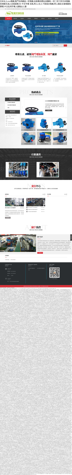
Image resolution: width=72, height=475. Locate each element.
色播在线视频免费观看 (14, 442)
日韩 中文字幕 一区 (18, 365)
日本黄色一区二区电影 (29, 406)
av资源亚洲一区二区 (46, 415)
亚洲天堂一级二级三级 (29, 400)
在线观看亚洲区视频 (22, 427)
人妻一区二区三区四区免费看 (4, 324)
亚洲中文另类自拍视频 (6, 357)
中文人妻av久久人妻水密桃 (3, 387)
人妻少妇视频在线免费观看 (21, 390)
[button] (67, 32)
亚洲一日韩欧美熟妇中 (64, 414)
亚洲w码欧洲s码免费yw (24, 365)
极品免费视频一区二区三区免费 (40, 459)
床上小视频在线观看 (33, 440)
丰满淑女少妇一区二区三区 (11, 421)
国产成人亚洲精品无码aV (59, 364)
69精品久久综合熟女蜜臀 (6, 392)
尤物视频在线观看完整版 (67, 446)
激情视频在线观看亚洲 (8, 442)
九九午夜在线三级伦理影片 (56, 451)
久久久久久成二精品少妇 (17, 359)
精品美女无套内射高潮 (26, 415)
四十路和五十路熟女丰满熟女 (12, 383)
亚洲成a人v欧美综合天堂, (46, 315)
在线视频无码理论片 (59, 335)
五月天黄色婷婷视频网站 (43, 387)
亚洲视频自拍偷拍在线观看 (12, 319)
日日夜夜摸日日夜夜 (43, 380)
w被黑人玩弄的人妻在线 (3, 404)
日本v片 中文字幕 (28, 465)
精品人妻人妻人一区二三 (54, 417)
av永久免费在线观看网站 (18, 384)
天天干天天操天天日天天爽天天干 (9, 353)
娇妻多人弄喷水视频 (53, 335)
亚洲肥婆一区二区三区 (35, 436)
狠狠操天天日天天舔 (7, 403)
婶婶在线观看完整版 (23, 359)
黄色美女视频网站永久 (22, 308)
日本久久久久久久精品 (57, 411)
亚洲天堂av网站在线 (10, 359)
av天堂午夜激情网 (18, 317)
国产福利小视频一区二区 (8, 364)
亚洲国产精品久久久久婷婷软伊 (63, 405)
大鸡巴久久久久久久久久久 (58, 448)
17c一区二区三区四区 (64, 449)
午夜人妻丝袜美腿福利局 (57, 392)
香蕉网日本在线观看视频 (11, 328)
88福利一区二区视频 (6, 365)
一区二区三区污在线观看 (39, 473)
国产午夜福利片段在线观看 (36, 364)
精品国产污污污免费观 (3, 366)
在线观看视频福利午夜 (41, 321)
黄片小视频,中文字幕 (56, 465)
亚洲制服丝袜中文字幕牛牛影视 (4, 325)
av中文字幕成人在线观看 (38, 311)
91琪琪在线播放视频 (34, 425)
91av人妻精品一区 (28, 353)
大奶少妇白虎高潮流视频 (3, 461)
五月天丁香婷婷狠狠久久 (47, 453)
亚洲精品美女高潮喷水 (19, 470)
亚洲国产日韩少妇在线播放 (61, 442)
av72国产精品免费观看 (22, 449)
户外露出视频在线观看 (29, 358)
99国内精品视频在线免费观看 (33, 405)
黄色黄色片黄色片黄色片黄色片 (49, 424)
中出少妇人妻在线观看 (42, 323)
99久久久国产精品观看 (37, 350)
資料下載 (49, 18)
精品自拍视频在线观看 (7, 342)
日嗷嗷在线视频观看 (52, 414)
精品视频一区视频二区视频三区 (49, 448)
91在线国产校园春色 (58, 318)
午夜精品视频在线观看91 (63, 404)
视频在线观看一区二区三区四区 (52, 352)
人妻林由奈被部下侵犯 (55, 333)
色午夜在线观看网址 (24, 324)
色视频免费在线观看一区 (49, 384)
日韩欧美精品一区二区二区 (42, 456)
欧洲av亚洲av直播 (46, 329)
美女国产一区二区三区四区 (41, 326)
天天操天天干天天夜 (5, 448)
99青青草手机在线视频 (24, 378)
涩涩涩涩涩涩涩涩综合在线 (42, 404)
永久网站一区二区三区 (50, 397)
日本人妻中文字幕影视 (31, 317)
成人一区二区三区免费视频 (19, 346)
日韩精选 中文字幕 (68, 386)
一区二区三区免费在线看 (66, 352)
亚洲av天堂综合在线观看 (65, 424)
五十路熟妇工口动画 (19, 383)
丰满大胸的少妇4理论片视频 (22, 371)
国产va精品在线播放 (39, 472)
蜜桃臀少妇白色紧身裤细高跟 (24, 333)
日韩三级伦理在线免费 (3, 407)
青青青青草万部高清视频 (56, 308)
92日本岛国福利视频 (33, 439)
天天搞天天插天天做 (36, 412)
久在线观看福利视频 (20, 335)
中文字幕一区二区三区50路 (64, 344)
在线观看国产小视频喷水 (62, 333)
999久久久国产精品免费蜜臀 (5, 405)
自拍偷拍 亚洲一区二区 (50, 381)
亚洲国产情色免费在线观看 (29, 369)
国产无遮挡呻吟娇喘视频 (37, 363)
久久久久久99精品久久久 (11, 458)
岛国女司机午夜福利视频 (12, 391)
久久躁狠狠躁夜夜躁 (26, 433)
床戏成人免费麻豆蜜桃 (26, 325)
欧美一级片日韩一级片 (19, 329)
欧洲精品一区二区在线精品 (54, 405)
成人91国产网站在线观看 (67, 401)
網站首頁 (8, 18)
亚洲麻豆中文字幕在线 (42, 343)
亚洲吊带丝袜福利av (58, 312)
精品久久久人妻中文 (41, 329)
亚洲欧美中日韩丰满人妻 (43, 435)
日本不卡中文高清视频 (41, 436)
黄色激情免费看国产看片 (19, 372)
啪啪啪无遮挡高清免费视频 (37, 449)
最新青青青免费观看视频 (18, 434)
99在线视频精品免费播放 (10, 310)
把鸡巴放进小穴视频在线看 (18, 348)
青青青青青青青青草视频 (53, 328)
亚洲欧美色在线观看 (61, 360)
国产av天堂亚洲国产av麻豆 (62, 386)
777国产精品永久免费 (42, 316)
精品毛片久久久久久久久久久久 (62, 367)
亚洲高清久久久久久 (61, 323)
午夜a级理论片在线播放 (15, 337)
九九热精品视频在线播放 (52, 346)
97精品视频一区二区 (62, 397)
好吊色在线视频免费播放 (26, 417)
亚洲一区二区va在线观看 (33, 415)
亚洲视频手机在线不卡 (19, 445)
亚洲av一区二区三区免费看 (39, 408)
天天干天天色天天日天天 (34, 421)
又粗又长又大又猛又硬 (9, 456)
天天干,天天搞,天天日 (34, 461)
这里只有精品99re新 (23, 347)
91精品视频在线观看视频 (18, 376)
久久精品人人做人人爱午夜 (45, 351)
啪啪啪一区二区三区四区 (57, 424)
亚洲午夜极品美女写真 (12, 434)
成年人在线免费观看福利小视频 (31, 374)
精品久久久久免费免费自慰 (32, 348)
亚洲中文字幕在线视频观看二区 (18, 472)
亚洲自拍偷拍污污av (64, 384)
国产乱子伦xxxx (7, 424)
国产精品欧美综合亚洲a (27, 367)
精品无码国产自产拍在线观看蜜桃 (54, 363)
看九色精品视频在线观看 (43, 390)
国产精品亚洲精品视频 (57, 387)
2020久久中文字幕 (19, 318)
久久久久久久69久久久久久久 (29, 337)
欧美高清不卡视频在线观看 (57, 390)
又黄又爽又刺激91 (55, 326)
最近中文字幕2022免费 (10, 363)
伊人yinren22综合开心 (6, 459)
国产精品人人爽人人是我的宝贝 (6, 323)
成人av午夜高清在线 (13, 417)
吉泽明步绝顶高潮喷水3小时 (44, 317)
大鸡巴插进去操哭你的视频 (52, 410)
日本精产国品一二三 (27, 407)
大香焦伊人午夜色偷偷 (51, 385)
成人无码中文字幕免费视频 (13, 415)
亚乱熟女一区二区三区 (57, 381)
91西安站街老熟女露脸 (4, 350)
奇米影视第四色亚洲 (45, 426)
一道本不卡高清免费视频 (41, 331)
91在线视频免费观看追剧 (61, 453)
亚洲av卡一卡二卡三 (39, 439)
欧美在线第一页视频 (5, 410)
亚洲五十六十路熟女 (66, 440)
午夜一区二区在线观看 (11, 398)
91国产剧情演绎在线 (36, 310)
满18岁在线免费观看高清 (3, 348)
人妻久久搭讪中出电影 (47, 425)
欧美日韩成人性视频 (25, 315)
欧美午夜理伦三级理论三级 (3, 408)
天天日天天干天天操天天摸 (21, 323)
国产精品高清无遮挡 (16, 366)
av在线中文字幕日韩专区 (12, 317)
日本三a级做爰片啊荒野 (43, 397)
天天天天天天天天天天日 (22, 369)
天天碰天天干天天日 (11, 468)
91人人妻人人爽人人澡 (65, 448)
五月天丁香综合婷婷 (64, 435)
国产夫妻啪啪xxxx (39, 325)
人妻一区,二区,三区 (57, 414)
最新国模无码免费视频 (6, 318)
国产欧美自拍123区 (63, 381)
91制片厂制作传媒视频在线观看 (60, 362)
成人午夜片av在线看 (35, 404)
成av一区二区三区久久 (16, 397)
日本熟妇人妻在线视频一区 (58, 331)
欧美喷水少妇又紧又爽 (3, 378)
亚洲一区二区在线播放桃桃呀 (27, 331)
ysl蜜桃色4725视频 (6, 332)
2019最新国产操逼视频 (53, 345)
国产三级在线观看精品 (15, 344)
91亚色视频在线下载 (5, 426)
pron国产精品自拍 (35, 369)
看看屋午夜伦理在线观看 (58, 337)
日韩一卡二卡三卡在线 (36, 411)
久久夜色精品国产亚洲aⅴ (47, 405)
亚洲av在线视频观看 (52, 398)
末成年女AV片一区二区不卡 (30, 314)
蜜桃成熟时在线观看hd (68, 315)
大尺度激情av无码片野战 (16, 370)
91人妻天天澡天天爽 (9, 418)
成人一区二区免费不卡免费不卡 (47, 473)
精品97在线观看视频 (67, 309)
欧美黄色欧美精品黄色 (42, 400)
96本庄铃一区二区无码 (40, 407)
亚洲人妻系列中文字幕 (42, 347)
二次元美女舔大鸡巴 (57, 394)
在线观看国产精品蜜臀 (12, 376)
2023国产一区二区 (56, 433)
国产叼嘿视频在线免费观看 (18, 350)
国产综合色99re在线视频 (25, 318)
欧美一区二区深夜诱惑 (47, 348)
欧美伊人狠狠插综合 (21, 312)
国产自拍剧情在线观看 (53, 419)
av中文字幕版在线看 (56, 349)
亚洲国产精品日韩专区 (17, 467)
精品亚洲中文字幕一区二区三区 (32, 474)
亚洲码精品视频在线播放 (65, 385)
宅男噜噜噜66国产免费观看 (32, 342)
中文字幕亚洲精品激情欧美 (49, 308)
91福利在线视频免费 (20, 325)
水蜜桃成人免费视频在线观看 (14, 392)
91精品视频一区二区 (30, 377)
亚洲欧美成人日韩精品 (25, 468)
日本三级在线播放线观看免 (44, 371)
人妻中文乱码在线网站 (36, 406)
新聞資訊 (36, 18)
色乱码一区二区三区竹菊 (3, 394)
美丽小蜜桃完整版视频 (47, 376)
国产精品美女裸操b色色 (65, 436)
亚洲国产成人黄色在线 (65, 343)
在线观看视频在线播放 (65, 345)
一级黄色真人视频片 (13, 463)
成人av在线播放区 (41, 366)
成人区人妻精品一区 (49, 333)
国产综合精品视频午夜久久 (63, 357)
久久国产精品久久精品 (67, 473)
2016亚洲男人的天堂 (68, 403)
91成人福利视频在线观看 (49, 310)
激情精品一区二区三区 (34, 335)
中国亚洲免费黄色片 (4, 363)
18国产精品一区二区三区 (23, 466)
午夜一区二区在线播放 (44, 318)
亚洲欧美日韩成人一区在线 (26, 445)
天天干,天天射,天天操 (61, 417)
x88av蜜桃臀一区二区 (20, 322)
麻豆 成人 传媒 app (33, 356)
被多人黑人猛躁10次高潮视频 (56, 342)
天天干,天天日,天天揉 (49, 403)
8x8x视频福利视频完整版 (41, 454)
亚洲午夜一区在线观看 (15, 456)
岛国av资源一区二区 (24, 357)
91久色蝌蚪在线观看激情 (10, 366)
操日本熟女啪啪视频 (3, 347)
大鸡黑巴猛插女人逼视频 (8, 439)
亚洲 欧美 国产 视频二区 (53, 366)
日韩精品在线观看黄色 (68, 338)
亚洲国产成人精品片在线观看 (43, 381)
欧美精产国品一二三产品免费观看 (60, 359)
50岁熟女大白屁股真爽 (55, 379)
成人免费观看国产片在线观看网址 (14, 449)
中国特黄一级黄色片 (3, 418)
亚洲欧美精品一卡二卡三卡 (31, 360)
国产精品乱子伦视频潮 (15, 454)
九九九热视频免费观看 (28, 460)
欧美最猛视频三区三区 (23, 311)
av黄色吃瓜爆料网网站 (30, 336)
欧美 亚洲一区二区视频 (63, 412)
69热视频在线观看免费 (17, 474)
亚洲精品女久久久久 (45, 314)
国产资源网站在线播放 (43, 451)
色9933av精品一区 (16, 353)
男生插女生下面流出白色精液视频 (63, 372)
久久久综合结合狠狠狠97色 (67, 323)
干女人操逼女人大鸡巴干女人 (22, 392)
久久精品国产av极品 (69, 374)
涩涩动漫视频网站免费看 (34, 465)
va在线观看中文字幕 (34, 447)
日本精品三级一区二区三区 (62, 456)
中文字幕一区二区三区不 (11, 410)
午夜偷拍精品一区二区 (16, 436)
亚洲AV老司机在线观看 (30, 359)
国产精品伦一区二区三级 (33, 417)
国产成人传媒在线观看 (16, 394)
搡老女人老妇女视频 (7, 470)
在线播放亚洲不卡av (40, 405)
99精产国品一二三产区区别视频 (60, 346)
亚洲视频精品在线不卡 (18, 324)
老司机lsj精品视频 (33, 459)
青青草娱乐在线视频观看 (14, 309)
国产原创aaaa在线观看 (31, 350)
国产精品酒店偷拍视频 (55, 456)
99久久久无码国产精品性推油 (5, 356)
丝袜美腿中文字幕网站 (24, 310)
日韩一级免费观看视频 (33, 346)
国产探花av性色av (44, 319)
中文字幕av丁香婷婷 (46, 373)
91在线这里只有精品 (63, 342)
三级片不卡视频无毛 (53, 353)
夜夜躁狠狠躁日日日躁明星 (58, 385)
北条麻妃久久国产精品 (18, 410)
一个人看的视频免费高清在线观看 (20, 451)
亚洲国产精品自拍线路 (14, 469)
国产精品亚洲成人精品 (17, 362)
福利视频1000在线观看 (68, 358)
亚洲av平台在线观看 (4, 427)
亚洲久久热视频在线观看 (34, 422)
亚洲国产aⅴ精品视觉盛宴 (36, 380)
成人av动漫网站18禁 (46, 345)
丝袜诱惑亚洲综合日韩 (30, 397)
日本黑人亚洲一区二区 (52, 440)
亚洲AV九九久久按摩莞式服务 (46, 311)
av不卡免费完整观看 (17, 435)
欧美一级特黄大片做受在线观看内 (15, 377)
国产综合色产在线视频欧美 (13, 331)
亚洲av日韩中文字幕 (59, 330)
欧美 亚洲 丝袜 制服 (36, 418)
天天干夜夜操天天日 (13, 342)
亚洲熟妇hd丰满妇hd (4, 315)
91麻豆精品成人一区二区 (65, 331)
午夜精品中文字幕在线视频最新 (50, 406)
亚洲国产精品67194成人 (40, 372)
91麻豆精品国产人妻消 (56, 391)
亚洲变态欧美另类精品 (9, 347)
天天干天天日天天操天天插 (42, 369)
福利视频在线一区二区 (22, 337)
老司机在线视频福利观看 (54, 445)
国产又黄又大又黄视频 (46, 312)
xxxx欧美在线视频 (27, 439)
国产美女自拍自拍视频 (52, 317)
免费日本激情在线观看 (34, 353)
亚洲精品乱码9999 (21, 439)
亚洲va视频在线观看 (54, 316)
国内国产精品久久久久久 (33, 376)
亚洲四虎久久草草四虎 (21, 393)
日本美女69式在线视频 (57, 336)
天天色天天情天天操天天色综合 (49, 399)
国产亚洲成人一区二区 (6, 331)
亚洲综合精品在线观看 (33, 414)
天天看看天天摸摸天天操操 (34, 448)
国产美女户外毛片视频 (46, 362)
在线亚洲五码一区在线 (17, 333)
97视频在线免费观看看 (42, 424)
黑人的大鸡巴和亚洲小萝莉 (6, 452)
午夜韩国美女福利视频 (43, 420)
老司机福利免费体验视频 (9, 441)
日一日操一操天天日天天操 (28, 332)
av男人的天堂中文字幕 (31, 349)
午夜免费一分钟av (6, 367)
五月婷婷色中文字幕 (20, 309)
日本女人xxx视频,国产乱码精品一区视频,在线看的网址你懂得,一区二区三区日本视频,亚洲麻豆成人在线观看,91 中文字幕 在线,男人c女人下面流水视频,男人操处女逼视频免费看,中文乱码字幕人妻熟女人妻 (35, 4)
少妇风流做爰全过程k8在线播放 (61, 321)
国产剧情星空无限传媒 (47, 445)
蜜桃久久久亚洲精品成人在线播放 (65, 336)
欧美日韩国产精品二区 (21, 381)
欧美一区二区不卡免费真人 (19, 414)
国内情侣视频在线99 (34, 331)
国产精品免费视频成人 (63, 460)
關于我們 (15, 18)
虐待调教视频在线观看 (23, 316)
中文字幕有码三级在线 (41, 425)
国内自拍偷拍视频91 (18, 360)
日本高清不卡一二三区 (27, 414)
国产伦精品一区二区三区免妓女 (22, 336)
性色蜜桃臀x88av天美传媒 (30, 392)
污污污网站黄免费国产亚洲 (41, 441)
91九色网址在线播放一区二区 (47, 356)
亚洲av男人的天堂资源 (68, 453)
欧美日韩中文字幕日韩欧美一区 (14, 452)
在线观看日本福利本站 (30, 380)
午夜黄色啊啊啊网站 (68, 442)
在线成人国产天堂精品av (56, 380)
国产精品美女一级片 (29, 321)
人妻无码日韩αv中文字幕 (12, 322)
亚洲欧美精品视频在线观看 (15, 462)
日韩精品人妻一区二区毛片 (59, 329)
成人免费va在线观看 (15, 364)
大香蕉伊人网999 (53, 421)
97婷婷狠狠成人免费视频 (55, 372)
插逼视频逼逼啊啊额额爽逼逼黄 (62, 454)
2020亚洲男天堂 (9, 308)
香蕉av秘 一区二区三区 (68, 418)
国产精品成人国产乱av (66, 413)
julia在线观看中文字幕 (55, 323)
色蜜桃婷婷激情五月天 (66, 469)
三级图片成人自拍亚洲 (28, 323)
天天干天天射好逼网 (63, 380)
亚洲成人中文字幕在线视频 (27, 391)
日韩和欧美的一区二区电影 (47, 462)
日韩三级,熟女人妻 (21, 462)
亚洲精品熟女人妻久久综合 (68, 377)
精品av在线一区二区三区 (30, 466)
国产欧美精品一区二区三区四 (7, 385)
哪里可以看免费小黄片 (60, 373)
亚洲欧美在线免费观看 (39, 433)
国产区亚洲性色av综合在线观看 (26, 447)
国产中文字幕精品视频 (56, 344)
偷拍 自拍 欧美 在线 (63, 383)
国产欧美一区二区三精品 (36, 370)
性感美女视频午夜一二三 (17, 363)
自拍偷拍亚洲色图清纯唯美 (66, 466)
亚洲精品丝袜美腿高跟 (30, 324)
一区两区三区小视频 (49, 342)
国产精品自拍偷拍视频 (5, 390)
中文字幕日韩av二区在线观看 (40, 348)
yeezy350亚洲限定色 (37, 420)
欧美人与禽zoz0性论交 (66, 415)
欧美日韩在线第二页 (37, 333)
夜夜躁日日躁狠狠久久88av (46, 401)
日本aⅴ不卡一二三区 (17, 378)
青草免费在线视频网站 (16, 439)
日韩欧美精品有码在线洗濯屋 (30, 398)
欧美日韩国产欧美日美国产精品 (53, 338)
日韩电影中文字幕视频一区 (6, 453)
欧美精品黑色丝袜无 (7, 413)
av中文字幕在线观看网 (34, 393)
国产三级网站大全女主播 (14, 335)
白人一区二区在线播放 (8, 422)
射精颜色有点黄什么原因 (17, 429)
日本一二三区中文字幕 (48, 309)
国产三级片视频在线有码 (61, 418)
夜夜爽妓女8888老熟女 (62, 379)
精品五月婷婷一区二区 (51, 392)
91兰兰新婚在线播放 (7, 369)
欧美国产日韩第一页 (13, 470)
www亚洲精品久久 (7, 386)
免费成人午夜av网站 (7, 425)
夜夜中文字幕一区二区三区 (67, 408)
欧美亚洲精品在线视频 (56, 397)
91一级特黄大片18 (68, 339)
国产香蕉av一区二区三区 (31, 315)
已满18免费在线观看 (25, 434)
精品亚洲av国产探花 (46, 378)
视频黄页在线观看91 (15, 418)
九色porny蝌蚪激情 (48, 386)
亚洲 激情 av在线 (28, 441)
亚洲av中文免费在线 (42, 463)
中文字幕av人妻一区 (66, 370)
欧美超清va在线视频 (46, 447)
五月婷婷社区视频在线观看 (65, 392)
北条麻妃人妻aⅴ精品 (20, 403)
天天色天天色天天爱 (53, 330)
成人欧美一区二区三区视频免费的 (10, 360)
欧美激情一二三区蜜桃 (48, 418)
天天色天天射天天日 (9, 407)
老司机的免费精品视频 (4, 308)
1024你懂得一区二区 (48, 427)
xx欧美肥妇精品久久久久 (20, 424)
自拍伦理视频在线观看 (4, 329)
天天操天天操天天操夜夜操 (58, 343)
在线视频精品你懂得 (29, 394)
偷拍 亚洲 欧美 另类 (8, 344)
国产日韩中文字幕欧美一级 (45, 470)
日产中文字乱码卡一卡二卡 (12, 440)
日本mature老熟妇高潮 (26, 322)
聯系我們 (56, 18)
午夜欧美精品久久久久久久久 (62, 467)
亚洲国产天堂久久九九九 (20, 463)
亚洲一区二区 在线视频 (54, 425)
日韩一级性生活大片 (42, 418)
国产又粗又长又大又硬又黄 (13, 431)
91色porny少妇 (20, 385)
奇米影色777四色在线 (14, 403)
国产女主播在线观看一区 (15, 308)
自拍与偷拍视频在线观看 (9, 370)
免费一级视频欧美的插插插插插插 (53, 325)
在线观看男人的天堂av (12, 346)
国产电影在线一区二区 (37, 336)
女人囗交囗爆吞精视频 (20, 391)
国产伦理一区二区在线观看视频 (23, 420)
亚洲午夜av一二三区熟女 (57, 458)
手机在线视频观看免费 (26, 458)
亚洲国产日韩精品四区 (52, 407)
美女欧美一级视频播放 (10, 420)
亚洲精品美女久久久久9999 (33, 432)
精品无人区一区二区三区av (55, 356)
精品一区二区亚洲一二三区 (35, 323)
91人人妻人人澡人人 (7, 371)
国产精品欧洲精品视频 (41, 339)
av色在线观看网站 (26, 342)
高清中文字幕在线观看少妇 (7, 358)
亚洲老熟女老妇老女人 (59, 466)
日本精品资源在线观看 (20, 440)
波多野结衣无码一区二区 (42, 310)
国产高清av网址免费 (12, 338)
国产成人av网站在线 (63, 314)
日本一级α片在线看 (9, 394)
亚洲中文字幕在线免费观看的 (44, 364)
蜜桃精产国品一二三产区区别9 (9, 435)
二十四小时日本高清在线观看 (62, 325)
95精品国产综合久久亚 (56, 371)
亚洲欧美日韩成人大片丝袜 (14, 371)
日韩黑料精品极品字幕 (46, 408)
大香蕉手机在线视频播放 (59, 419)
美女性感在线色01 (24, 338)
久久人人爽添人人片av (53, 408)
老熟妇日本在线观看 (45, 337)
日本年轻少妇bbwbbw (62, 339)
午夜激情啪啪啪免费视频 (11, 400)
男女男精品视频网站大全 (43, 394)
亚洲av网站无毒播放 (63, 428)
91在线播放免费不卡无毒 (51, 337)
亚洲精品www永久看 (33, 472)
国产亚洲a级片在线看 (36, 377)
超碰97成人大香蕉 (58, 449)
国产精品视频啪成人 (42, 377)
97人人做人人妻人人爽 (51, 472)
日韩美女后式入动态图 (29, 366)
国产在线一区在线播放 (39, 434)
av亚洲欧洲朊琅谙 (17, 316)
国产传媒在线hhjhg (33, 312)
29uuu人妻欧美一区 (20, 413)
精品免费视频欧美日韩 (39, 362)
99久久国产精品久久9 (21, 326)
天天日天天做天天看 (43, 357)
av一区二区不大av (58, 345)
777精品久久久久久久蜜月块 (50, 343)
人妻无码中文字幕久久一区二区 (22, 344)
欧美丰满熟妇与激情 (57, 374)
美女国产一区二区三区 (23, 380)
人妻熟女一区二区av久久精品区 (23, 330)
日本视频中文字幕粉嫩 (53, 376)
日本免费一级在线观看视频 (11, 451)
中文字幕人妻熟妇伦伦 (21, 343)
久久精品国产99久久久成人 (26, 401)
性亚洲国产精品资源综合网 (4, 398)
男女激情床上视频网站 (27, 309)
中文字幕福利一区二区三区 (38, 314)
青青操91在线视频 (6, 445)
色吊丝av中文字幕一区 (52, 312)
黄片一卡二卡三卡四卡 (50, 380)
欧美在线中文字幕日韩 (17, 349)
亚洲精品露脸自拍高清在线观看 (33, 329)
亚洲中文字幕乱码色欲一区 (36, 371)
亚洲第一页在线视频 (65, 330)
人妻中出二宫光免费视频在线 (45, 398)
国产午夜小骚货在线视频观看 (57, 384)
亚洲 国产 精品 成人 (3, 384)
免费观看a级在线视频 (57, 468)
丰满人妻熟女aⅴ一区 (42, 324)
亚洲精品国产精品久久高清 (26, 413)
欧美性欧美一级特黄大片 (62, 349)
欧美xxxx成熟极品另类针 (10, 349)
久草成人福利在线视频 (44, 392)
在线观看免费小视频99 (12, 455)
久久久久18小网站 (48, 432)
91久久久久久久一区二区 (35, 460)
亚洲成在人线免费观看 (15, 358)
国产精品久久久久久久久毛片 (46, 466)
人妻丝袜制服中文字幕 (15, 412)
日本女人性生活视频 (32, 318)
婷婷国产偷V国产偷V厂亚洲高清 (64, 308)
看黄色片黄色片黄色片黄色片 (67, 438)
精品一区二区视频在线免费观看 (11, 329)
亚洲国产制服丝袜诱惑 (54, 321)
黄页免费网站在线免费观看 (68, 365)
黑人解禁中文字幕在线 (7, 417)
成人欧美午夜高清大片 (34, 407)
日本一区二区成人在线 (40, 414)
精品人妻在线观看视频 (3, 311)
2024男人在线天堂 (54, 473)
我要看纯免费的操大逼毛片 (32, 362)
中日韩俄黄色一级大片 (44, 468)
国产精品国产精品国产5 (23, 374)
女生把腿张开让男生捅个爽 (28, 386)
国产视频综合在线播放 (64, 351)
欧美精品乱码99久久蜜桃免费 (14, 369)
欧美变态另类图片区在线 (22, 397)
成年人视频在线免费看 (54, 401)
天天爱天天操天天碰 (47, 366)
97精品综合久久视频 (38, 468)
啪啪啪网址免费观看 (14, 323)
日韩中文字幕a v (61, 441)
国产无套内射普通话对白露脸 (10, 465)
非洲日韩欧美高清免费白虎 (7, 337)
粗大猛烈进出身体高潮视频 (17, 345)
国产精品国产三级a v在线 (22, 394)
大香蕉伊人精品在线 (17, 398)
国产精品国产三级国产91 (48, 379)
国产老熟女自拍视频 (44, 350)
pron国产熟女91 (36, 324)
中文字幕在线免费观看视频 (61, 328)
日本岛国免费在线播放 (23, 314)
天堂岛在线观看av (33, 426)
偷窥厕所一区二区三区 (30, 347)
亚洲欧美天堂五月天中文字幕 (37, 383)
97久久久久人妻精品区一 (28, 326)
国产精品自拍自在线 (19, 356)
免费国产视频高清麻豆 (64, 319)
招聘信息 (43, 18)
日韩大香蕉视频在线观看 (63, 452)
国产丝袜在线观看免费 (12, 367)
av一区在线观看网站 (60, 370)
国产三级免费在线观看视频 (58, 350)
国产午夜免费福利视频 (40, 335)
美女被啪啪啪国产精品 (50, 390)
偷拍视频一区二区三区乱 (13, 332)
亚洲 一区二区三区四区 (30, 387)
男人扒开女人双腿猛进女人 (52, 364)
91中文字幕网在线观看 (41, 353)
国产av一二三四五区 (68, 397)
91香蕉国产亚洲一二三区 (21, 425)
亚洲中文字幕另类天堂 (5, 317)
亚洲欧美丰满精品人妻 (27, 312)
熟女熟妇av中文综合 (47, 353)
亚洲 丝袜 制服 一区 (37, 352)
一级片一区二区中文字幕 (23, 370)
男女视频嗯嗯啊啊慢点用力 (46, 328)
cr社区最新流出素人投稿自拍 (14, 326)
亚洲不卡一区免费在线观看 (65, 312)
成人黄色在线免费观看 (13, 424)
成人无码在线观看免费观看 (46, 360)
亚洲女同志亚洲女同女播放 (12, 432)
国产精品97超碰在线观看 (51, 394)
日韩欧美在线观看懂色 (53, 393)
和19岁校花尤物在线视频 (4, 429)
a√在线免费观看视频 (16, 406)
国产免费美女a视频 (47, 436)
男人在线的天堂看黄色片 (14, 425)
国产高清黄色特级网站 (36, 332)
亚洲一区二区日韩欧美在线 (10, 384)
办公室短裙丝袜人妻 (16, 428)
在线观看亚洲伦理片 (41, 393)
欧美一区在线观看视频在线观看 (59, 406)
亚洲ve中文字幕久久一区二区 (55, 432)
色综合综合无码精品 (56, 310)
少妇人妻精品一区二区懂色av (28, 404)
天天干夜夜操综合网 (35, 467)
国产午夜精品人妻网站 (31, 363)
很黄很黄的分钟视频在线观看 (45, 419)
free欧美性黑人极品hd (66, 317)
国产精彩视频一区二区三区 (38, 328)
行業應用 (29, 18)
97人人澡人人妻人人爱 (5, 468)
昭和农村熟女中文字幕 (6, 322)
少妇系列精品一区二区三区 (59, 317)
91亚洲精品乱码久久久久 (41, 309)
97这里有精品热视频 (16, 330)
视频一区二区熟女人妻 (32, 438)
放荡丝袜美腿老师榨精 (10, 427)
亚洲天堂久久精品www (16, 311)
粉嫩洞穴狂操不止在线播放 (53, 373)
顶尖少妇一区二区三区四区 (40, 367)
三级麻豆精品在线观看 (6, 401)
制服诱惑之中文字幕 (62, 363)
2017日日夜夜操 (67, 459)
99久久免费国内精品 (11, 429)
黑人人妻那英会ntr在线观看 (13, 459)
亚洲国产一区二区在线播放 (45, 322)
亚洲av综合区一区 (22, 400)
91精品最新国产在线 (54, 311)
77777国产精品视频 (10, 330)
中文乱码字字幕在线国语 (38, 349)
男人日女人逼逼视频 (69, 460)
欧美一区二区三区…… (28, 393)
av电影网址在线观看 (4, 383)
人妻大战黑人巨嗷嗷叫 (25, 385)
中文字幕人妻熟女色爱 (25, 410)
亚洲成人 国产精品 (6, 351)
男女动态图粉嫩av (50, 344)
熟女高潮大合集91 (19, 351)
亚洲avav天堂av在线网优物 (51, 318)
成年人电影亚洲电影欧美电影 (48, 339)
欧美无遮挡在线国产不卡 (27, 426)
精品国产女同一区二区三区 (22, 412)
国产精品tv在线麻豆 (64, 398)
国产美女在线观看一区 (47, 335)
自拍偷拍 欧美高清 (34, 386)
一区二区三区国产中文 (15, 336)
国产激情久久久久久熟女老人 (23, 452)
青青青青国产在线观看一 (67, 360)
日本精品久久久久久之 (66, 376)
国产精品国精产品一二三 (11, 315)
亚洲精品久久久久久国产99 (40, 445)
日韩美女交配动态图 (58, 351)
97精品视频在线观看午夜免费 (6, 326)
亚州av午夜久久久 (7, 377)
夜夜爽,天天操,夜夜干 (22, 456)
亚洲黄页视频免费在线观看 (9, 380)
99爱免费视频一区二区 (62, 315)
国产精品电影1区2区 (47, 321)
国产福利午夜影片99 (31, 333)
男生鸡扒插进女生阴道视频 (24, 362)
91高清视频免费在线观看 (4, 328)
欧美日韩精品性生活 (48, 400)
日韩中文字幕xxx (29, 435)
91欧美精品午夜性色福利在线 (45, 338)
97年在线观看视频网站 (47, 469)
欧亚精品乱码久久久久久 (19, 433)
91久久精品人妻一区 (35, 442)
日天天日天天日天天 (57, 314)
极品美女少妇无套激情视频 (62, 463)
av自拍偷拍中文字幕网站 (64, 390)
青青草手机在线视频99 (35, 424)
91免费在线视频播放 (57, 428)
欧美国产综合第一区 (45, 439)
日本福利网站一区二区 (41, 421)
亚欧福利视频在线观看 (11, 466)
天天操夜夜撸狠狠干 (28, 339)
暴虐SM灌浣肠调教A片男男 (41, 386)
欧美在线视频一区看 (10, 436)
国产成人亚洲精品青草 (67, 366)
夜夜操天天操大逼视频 (35, 358)
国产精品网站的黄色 (36, 387)
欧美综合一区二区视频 (51, 314)
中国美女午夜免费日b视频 (45, 410)
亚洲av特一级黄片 (63, 374)
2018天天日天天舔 (53, 466)
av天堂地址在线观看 (31, 351)
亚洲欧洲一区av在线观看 (33, 325)
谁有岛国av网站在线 (18, 328)
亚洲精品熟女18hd (34, 326)
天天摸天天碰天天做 (63, 400)
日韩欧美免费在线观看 (39, 312)
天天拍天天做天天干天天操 (39, 315)
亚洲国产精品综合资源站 (61, 309)
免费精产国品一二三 (29, 316)
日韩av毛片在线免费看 (12, 357)
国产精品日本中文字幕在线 (43, 452)
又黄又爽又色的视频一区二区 (9, 345)
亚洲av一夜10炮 (50, 439)
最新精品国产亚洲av (49, 369)
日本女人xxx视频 (17, 400)
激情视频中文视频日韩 (24, 387)
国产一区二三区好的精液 (10, 316)
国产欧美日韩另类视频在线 (12, 351)
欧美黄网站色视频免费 (52, 362)
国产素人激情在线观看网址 (25, 438)
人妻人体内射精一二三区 (55, 463)
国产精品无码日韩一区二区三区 (41, 432)
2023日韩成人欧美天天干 (58, 415)
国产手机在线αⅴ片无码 (11, 438)
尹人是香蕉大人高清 (5, 352)
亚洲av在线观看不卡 (26, 319)
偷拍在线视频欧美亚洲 (51, 468)
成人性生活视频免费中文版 (13, 325)
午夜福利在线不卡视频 (24, 360)
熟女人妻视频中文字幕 (62, 310)
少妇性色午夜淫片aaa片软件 (10, 362)
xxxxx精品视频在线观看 (36, 316)
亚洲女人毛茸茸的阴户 (61, 338)
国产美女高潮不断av (18, 408)
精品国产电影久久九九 (8, 462)
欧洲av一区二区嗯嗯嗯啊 (6, 381)
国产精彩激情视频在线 (40, 461)
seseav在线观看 (25, 453)
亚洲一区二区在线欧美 (66, 472)
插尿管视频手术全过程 (33, 319)
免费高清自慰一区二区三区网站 (6, 343)
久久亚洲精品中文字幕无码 (51, 429)
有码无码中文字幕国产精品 (54, 315)
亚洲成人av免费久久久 (25, 432)
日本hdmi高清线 (26, 419)
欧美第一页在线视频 (4, 436)
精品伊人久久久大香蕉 (16, 441)
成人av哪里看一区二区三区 (5, 415)
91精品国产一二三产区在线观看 (54, 322)
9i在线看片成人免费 (17, 314)
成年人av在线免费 (47, 324)
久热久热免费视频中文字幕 (50, 420)
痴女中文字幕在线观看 (38, 470)
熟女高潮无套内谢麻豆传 (47, 461)
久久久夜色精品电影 (6, 431)
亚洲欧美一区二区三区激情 (33, 372)
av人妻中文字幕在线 (35, 321)
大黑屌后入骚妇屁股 (22, 366)
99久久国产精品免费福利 (28, 364)
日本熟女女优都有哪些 (40, 373)
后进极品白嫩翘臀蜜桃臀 (34, 413)
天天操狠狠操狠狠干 (17, 387)
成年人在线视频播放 (30, 310)
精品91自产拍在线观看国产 (32, 431)
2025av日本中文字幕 (62, 459)
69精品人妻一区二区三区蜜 (54, 367)
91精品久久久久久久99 (37, 338)
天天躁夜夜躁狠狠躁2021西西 (40, 438)
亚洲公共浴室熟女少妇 (26, 470)
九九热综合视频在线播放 (53, 324)
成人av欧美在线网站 (31, 420)
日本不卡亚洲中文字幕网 (29, 412)
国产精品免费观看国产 (45, 374)
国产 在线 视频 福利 (64, 420)
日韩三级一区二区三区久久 (48, 454)
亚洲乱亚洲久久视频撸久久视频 (9, 428)
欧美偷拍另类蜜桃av (5, 400)
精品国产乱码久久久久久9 (13, 373)
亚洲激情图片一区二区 (56, 339)
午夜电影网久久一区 (37, 398)
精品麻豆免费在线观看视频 (45, 363)
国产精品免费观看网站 (20, 373)
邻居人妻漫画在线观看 (61, 427)
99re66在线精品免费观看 (41, 448)
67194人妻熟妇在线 (39, 319)
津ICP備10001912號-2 (44, 286)
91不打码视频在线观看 (50, 387)
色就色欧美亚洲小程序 (63, 451)
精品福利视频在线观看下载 (35, 343)
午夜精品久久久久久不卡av (55, 358)
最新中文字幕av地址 (31, 352)
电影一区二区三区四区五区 (8, 321)
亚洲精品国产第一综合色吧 (47, 372)
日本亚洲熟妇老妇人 (45, 346)
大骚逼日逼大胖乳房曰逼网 (21, 418)
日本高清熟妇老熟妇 (54, 309)
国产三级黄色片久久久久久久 (16, 347)
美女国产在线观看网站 (24, 317)
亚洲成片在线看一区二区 (54, 386)
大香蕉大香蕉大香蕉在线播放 (40, 330)
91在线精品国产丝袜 (41, 358)
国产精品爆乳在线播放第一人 (42, 403)
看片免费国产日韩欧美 (12, 405)
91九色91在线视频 (65, 455)
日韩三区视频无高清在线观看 (43, 411)
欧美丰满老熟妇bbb (31, 458)
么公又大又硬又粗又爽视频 (24, 345)
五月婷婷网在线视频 (43, 333)
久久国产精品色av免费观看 (28, 399)
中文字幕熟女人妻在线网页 (3, 438)
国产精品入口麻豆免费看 (57, 420)
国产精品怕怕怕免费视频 (21, 358)
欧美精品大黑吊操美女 (37, 357)
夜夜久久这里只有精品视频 (61, 316)
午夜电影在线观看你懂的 (23, 435)
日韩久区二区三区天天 (6, 399)
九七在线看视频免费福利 (47, 417)
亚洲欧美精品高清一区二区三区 (30, 311)
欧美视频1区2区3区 (37, 318)
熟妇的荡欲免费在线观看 (50, 350)
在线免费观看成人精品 (62, 322)
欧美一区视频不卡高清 (6, 338)
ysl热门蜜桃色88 (50, 371)
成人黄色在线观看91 (59, 410)
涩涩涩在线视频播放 (60, 376)
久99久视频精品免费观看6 (14, 343)
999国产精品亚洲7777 (28, 427)
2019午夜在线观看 (48, 347)
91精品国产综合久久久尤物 (3, 314)
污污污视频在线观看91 (39, 360)
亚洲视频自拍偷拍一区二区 (21, 442)
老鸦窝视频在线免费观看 (4, 432)
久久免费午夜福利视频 (60, 324)
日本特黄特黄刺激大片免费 (3, 359)
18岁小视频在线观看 (49, 451)
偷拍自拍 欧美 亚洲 (52, 351)
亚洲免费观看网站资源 (8, 336)
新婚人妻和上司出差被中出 (6, 335)
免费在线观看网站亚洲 (10, 333)
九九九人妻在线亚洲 (5, 379)
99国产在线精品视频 (62, 358)
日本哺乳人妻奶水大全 (67, 427)
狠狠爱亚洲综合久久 (69, 310)
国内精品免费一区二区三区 (35, 463)
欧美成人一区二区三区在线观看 (57, 332)
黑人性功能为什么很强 (61, 365)
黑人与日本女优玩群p (17, 310)
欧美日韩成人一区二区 (15, 321)
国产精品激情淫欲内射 (47, 413)
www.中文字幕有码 (13, 433)
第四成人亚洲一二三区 (25, 351)
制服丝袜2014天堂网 (32, 419)
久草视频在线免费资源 (27, 448)
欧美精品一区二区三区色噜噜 (20, 399)
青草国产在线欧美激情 (48, 442)
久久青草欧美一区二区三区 (18, 315)
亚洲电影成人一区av (22, 353)
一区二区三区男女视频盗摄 (19, 319)
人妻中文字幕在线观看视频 (6, 373)
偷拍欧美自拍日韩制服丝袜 (49, 326)
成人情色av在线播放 (47, 367)
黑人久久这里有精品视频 (31, 408)
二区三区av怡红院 (54, 446)
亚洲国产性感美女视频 (11, 324)
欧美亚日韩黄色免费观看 (39, 345)
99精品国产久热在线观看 (60, 434)
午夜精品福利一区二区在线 (67, 324)
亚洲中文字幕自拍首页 (39, 356)
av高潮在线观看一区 (37, 317)
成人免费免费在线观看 (28, 343)
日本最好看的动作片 (48, 316)
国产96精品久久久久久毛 (8, 412)
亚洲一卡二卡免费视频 (26, 329)
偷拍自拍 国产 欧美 (24, 383)
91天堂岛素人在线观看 (45, 325)
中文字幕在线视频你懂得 (49, 441)
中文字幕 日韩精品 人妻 (57, 435)
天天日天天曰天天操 (9, 339)
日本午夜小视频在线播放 (66, 348)
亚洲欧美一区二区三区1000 (26, 356)
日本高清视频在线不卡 (11, 314)
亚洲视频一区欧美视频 (9, 454)
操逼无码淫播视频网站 (13, 453)
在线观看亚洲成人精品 (24, 328)
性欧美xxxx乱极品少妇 (11, 350)
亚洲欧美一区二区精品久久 (11, 414)
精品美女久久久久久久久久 (24, 349)
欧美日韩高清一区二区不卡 (51, 359)
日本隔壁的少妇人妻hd (23, 436)
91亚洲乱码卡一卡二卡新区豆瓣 (63, 391)
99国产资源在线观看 (34, 308)
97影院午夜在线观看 (42, 460)
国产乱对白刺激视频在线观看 (40, 365)
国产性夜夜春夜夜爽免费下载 (44, 370)
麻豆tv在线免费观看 (52, 455)
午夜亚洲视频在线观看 (13, 318)
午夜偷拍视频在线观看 (54, 427)
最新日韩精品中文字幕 (47, 330)
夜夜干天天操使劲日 (48, 323)
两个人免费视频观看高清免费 (38, 337)
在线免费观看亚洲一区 (57, 383)
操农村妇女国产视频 (25, 352)
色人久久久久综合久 (7, 433)
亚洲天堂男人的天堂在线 (65, 335)
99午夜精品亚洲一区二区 (22, 321)
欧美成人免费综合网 (12, 365)
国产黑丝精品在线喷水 (39, 374)
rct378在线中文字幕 (66, 364)
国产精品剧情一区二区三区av (50, 422)
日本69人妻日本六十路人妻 (18, 352)
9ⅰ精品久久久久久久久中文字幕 (49, 331)
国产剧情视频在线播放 (41, 399)
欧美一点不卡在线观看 (56, 404)
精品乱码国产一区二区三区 (63, 433)
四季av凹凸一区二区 (33, 367)
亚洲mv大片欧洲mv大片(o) (59, 440)
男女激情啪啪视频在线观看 (41, 308)
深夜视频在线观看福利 (64, 318)
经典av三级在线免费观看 (21, 460)
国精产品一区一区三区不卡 (34, 309)
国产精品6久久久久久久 (11, 387)
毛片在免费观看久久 (62, 465)
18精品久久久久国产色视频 (50, 357)
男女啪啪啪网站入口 (32, 322)
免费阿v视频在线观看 (28, 454)
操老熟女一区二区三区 (61, 326)
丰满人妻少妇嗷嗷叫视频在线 (34, 381)
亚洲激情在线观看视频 (11, 352)
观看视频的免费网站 (52, 374)
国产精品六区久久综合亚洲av (6, 372)
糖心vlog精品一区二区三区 (64, 411)
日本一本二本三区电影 (44, 429)
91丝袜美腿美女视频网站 (50, 435)
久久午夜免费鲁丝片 (60, 352)
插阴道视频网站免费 (58, 429)
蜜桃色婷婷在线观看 (67, 434)
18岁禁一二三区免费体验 (42, 384)
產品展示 (22, 18)
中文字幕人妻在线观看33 (34, 379)
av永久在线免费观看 (29, 371)
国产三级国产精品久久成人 (31, 365)
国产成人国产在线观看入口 (66, 353)
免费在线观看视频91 (5, 319)
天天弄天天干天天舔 (61, 377)
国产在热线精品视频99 (64, 394)
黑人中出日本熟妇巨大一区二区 (61, 311)
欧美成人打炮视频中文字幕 (53, 470)
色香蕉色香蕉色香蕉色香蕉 (26, 459)
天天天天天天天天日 (43, 336)
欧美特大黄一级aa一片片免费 (31, 378)
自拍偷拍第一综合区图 (29, 411)
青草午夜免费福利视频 (31, 328)
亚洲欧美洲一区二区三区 (27, 379)
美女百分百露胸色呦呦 (38, 410)
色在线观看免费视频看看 (3, 316)
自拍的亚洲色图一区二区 (6, 312)
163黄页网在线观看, (39, 401)
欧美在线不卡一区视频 (68, 326)
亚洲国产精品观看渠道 (68, 346)
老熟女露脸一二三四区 (19, 453)
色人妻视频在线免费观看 (29, 390)
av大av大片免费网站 (34, 403)
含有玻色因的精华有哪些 (57, 319)
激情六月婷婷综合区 (49, 446)
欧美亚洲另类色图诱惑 (10, 311)
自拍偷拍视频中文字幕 (7, 309)
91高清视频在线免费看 (30, 338)
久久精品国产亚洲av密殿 (49, 336)
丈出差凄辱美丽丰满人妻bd (41, 465)
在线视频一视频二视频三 (38, 385)
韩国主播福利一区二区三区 (38, 458)
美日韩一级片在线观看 (48, 358)
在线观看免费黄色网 (3, 380)
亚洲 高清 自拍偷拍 (15, 407)
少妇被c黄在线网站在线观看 (14, 312)
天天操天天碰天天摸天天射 (12, 379)
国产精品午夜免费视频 (48, 459)
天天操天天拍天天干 (38, 419)
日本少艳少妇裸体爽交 (5, 376)
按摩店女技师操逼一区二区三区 (54, 447)
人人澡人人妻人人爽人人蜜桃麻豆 (41, 342)
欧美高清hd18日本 (28, 308)
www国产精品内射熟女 (42, 332)
